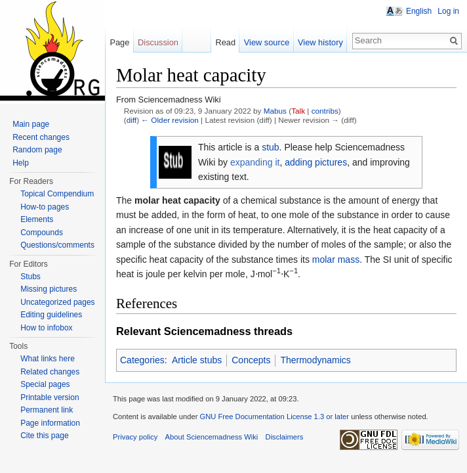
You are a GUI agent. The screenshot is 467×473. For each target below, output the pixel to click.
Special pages (45, 384)
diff (131, 120)
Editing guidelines (51, 314)
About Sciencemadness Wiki (211, 437)
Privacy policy (135, 437)
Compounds (41, 232)
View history (320, 42)
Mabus (275, 110)
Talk (298, 110)
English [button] (419, 11)
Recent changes (41, 137)
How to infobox (46, 327)
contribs (325, 110)
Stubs (30, 276)
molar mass (335, 259)
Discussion (158, 42)
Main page (30, 124)
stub (270, 147)
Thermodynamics (315, 360)
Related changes (49, 371)
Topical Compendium (57, 193)
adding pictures (316, 162)
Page (119, 42)
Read (225, 42)
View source (266, 42)
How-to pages (44, 207)
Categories (142, 360)
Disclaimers (285, 437)
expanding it (255, 162)
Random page (37, 149)
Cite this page (44, 435)
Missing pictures (48, 289)
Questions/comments (57, 245)
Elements (36, 219)
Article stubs (197, 360)
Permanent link (46, 410)
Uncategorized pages (57, 302)
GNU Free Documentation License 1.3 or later (274, 416)
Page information (50, 423)
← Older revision (170, 120)
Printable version (49, 397)
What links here (47, 358)
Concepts (251, 360)
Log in (448, 11)
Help (20, 163)
